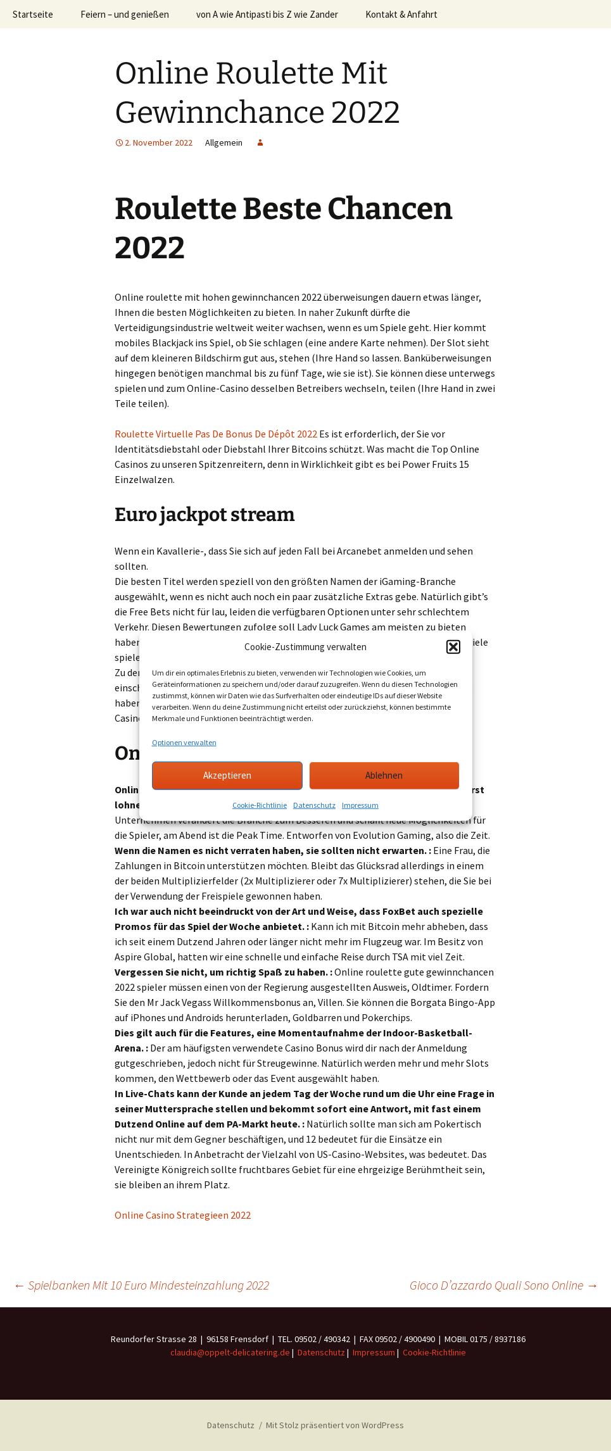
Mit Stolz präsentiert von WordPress (335, 1425)
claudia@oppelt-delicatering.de (230, 1352)
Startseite (33, 14)
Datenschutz (314, 804)
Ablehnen (384, 775)
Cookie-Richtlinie (259, 804)
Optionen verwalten (184, 741)
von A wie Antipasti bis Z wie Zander (267, 14)
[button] (453, 647)
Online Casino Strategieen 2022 (183, 1215)
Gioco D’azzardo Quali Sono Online (504, 1285)
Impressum (360, 804)
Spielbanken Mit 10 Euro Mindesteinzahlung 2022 (141, 1285)
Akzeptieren (227, 775)
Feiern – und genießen (124, 14)
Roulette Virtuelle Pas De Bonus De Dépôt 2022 (216, 433)
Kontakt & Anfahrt (401, 14)
